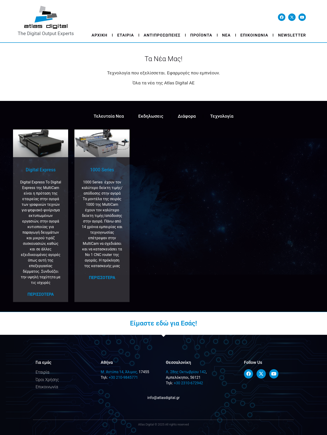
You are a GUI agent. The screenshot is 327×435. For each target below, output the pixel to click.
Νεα (226, 35)
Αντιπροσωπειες (162, 35)
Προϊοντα (201, 35)
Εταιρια (125, 35)
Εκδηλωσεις (151, 116)
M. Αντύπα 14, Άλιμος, (119, 372)
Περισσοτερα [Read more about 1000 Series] (102, 277)
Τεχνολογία (222, 116)
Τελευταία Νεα (108, 116)
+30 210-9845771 (123, 377)
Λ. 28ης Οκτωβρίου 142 (186, 372)
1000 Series (102, 170)
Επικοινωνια (254, 35)
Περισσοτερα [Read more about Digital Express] (40, 294)
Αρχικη (99, 35)
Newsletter (292, 35)
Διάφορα (187, 116)
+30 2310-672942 (188, 383)
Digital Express (41, 170)
